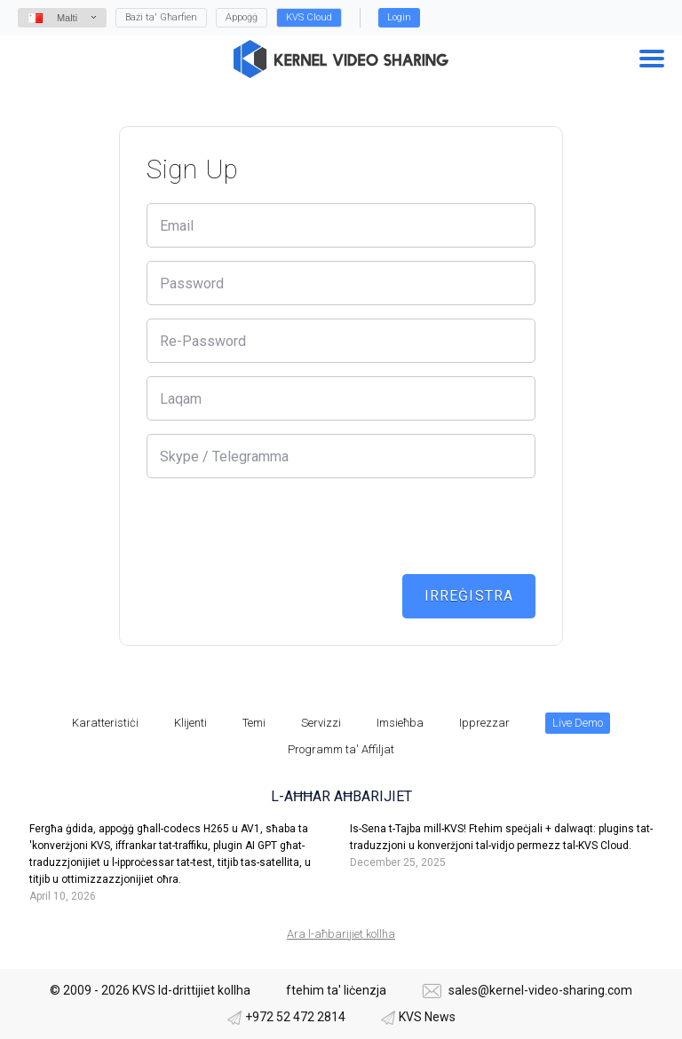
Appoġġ (242, 17)
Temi (254, 722)
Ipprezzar (484, 722)
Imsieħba (400, 722)
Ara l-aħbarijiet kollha (341, 934)
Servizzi (321, 722)
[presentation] (281, 526)
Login (399, 17)
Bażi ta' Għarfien (161, 17)
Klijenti (190, 722)
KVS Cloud (309, 17)
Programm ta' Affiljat (341, 749)
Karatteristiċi (105, 722)
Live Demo (577, 722)
